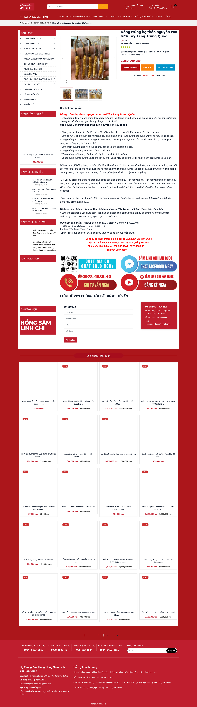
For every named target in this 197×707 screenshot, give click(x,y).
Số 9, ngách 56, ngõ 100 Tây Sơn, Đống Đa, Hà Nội (147, 682)
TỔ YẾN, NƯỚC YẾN (31, 94)
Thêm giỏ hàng (130, 67)
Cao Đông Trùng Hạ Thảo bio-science (38, 559)
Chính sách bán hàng (81, 672)
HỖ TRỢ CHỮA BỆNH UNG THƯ (36, 64)
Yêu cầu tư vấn (165, 67)
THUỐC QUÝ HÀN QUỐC (144, 16)
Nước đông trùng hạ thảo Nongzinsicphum (78, 507)
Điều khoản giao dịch (81, 677)
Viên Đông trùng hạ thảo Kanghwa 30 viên (78, 612)
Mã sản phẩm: (127, 43)
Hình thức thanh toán (148, 672)
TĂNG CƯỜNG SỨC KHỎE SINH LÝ (37, 54)
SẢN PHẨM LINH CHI (100, 16)
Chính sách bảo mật (100, 672)
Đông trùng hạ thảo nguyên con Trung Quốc (158, 612)
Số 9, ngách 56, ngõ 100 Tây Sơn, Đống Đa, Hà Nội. (96, 682)
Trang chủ (63, 16)
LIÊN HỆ (167, 16)
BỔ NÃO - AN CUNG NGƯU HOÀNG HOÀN (39, 59)
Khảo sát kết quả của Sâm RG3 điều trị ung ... (42, 181)
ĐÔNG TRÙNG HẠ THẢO (121, 16)
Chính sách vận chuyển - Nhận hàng (124, 672)
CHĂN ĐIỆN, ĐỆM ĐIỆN (33, 89)
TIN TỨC (159, 16)
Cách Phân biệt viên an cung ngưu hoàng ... (43, 200)
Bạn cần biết (29, 104)
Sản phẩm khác (30, 99)
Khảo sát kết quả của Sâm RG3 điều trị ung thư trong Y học (44, 233)
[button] (114, 57)
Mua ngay (148, 67)
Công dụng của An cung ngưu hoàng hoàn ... (44, 209)
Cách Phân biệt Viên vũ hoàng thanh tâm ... (44, 190)
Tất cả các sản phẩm (34, 16)
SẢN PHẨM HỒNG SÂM (80, 16)
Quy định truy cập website (102, 677)
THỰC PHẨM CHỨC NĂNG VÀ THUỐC (38, 79)
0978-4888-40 (148, 75)
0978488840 (160, 8)
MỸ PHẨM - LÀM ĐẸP (32, 84)
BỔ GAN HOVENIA (30, 74)
